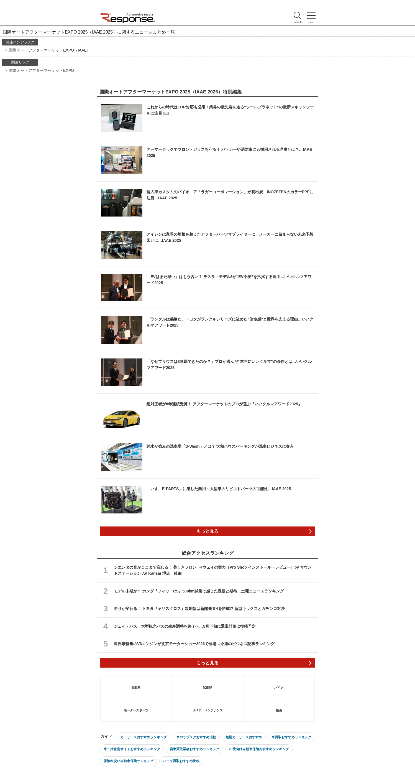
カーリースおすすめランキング (143, 737)
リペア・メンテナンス (207, 710)
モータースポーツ (136, 710)
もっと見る (207, 531)
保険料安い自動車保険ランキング (128, 761)
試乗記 (207, 687)
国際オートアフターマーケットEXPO (41, 70)
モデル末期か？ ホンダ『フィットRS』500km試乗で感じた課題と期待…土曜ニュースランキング (199, 591)
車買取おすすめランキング (291, 737)
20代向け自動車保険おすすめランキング (259, 749)
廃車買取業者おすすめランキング (194, 749)
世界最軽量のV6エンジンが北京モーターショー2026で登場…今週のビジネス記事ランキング (194, 644)
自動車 (135, 687)
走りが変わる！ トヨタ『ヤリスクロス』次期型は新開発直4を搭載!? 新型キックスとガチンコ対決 (199, 608)
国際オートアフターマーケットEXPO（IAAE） (50, 50)
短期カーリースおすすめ (244, 737)
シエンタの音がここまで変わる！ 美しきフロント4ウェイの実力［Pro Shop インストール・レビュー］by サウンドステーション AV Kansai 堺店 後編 (213, 570)
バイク (278, 687)
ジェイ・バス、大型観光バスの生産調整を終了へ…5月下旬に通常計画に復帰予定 (185, 626)
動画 (279, 710)
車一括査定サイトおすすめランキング (132, 749)
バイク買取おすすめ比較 (181, 761)
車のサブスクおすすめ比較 (196, 737)
